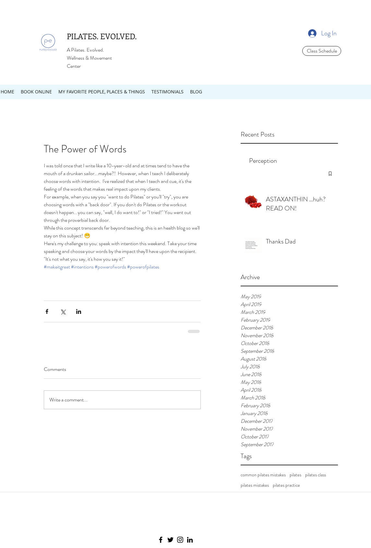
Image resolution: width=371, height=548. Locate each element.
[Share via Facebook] (47, 311)
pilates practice (286, 485)
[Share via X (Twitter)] (63, 311)
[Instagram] (180, 540)
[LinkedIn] (190, 540)
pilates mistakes (255, 485)
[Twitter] (170, 540)
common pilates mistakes (263, 475)
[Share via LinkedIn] (79, 311)
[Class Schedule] (321, 51)
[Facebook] (161, 540)
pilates (295, 475)
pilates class (315, 475)
